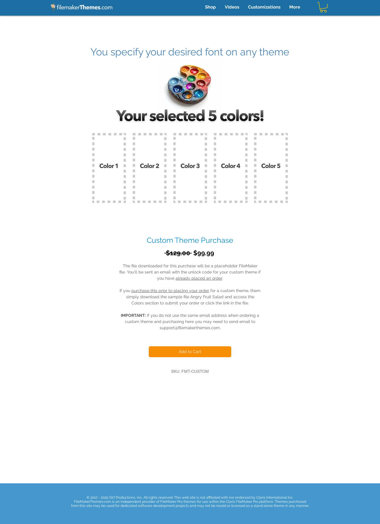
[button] (323, 7)
